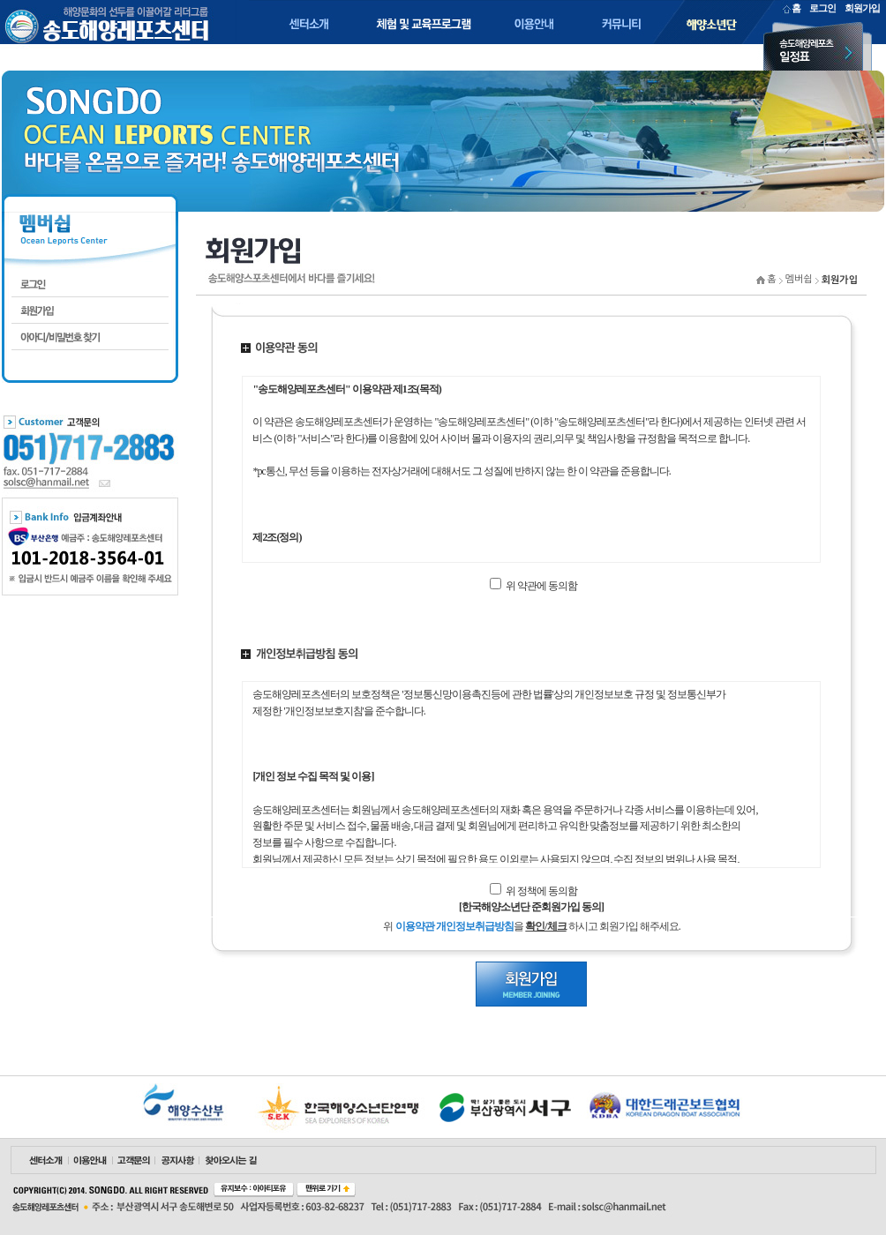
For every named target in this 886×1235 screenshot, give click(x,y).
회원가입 (862, 8)
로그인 (822, 8)
